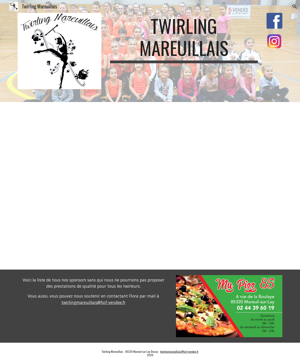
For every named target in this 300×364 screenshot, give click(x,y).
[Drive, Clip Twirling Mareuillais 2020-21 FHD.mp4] (150, 186)
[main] (184, 39)
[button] (294, 6)
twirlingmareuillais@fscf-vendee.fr (93, 302)
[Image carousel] (229, 306)
